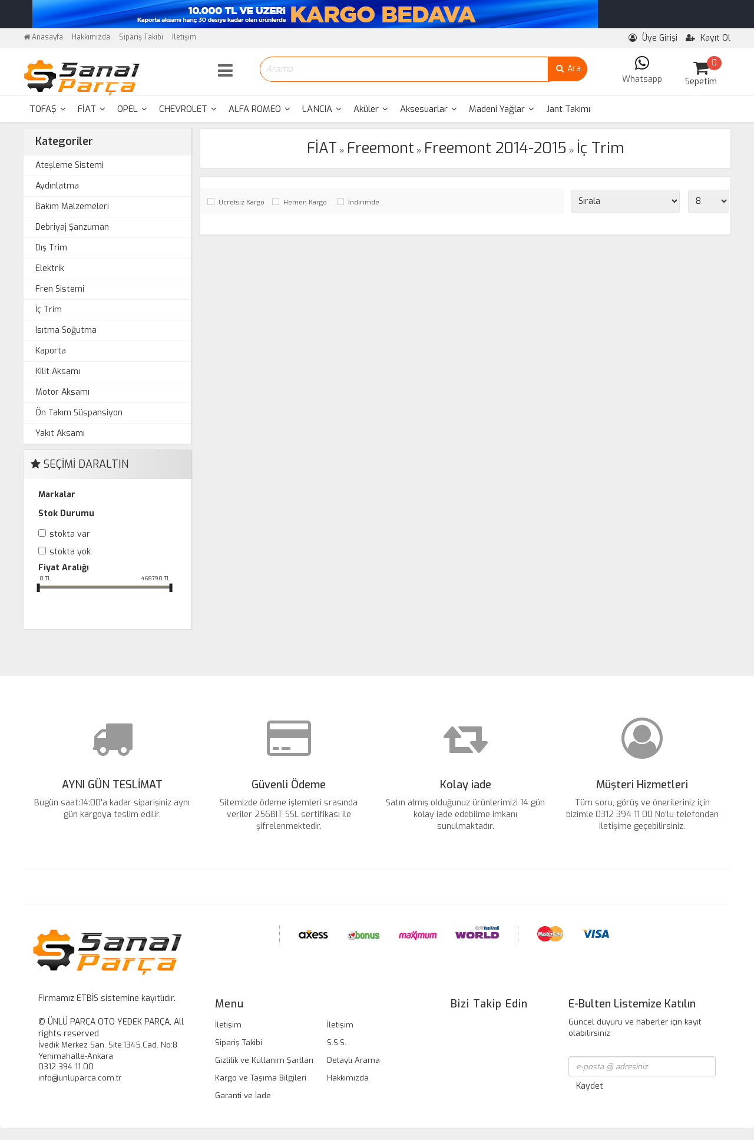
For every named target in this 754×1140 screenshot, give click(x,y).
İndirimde (363, 202)
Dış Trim (51, 247)
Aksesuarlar (428, 109)
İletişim (184, 37)
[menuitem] (48, 109)
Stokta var (69, 534)
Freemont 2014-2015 (495, 148)
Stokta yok (70, 551)
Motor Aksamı (62, 392)
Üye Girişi (653, 38)
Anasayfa (43, 37)
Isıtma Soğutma (66, 330)
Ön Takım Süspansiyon (79, 412)
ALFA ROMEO (259, 109)
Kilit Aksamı (57, 371)
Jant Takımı (568, 109)
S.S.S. (336, 1042)
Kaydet (589, 1086)
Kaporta (50, 350)
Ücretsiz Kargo (241, 202)
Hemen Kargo (305, 202)
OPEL (132, 109)
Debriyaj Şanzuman (72, 227)
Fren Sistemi (59, 289)
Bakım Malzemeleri (72, 206)
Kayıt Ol (708, 38)
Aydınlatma (57, 185)
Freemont (380, 148)
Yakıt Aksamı (60, 433)
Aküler (370, 109)
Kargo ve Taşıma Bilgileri (260, 1078)
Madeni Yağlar (501, 109)
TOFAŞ (47, 109)
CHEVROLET (188, 109)
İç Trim (48, 309)
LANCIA (322, 109)
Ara (567, 68)
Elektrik (49, 268)
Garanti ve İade (243, 1096)
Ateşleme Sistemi (69, 165)
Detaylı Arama (353, 1060)
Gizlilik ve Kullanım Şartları (264, 1060)
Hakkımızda (91, 37)
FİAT (91, 109)
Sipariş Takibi (141, 37)
